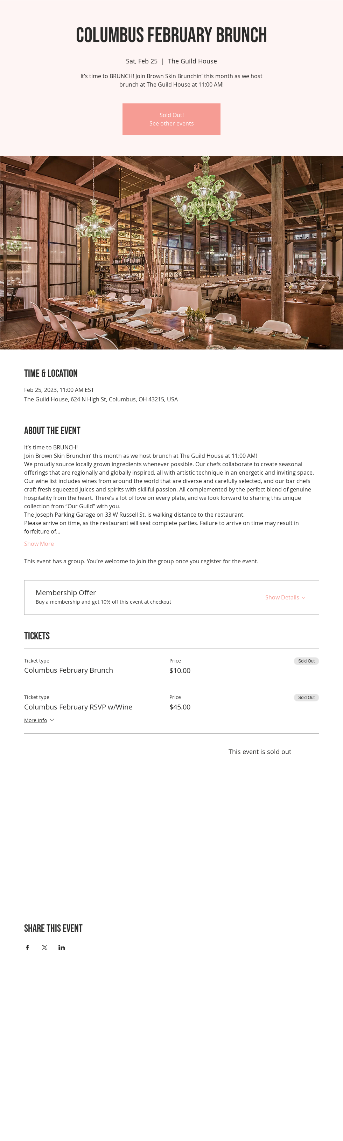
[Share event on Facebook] (27, 947)
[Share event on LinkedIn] (61, 947)
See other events (171, 123)
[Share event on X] (44, 947)
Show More (39, 544)
